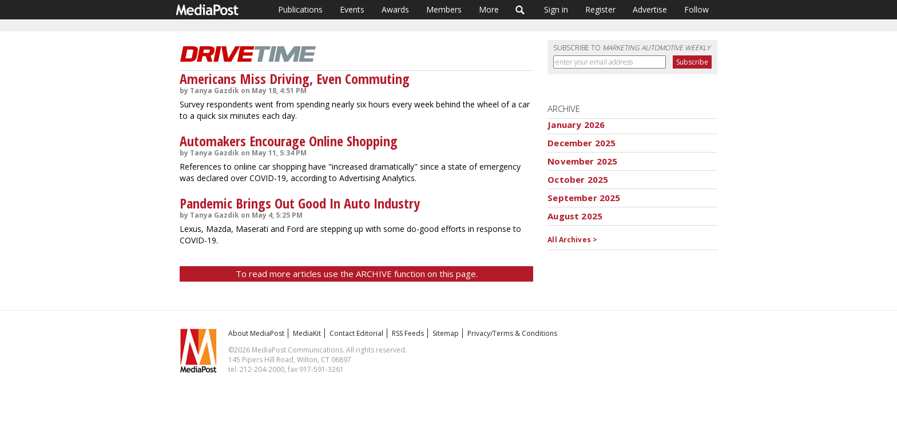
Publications (300, 9)
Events (352, 9)
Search (520, 9)
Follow (696, 9)
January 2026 (576, 124)
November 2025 (582, 161)
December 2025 (581, 143)
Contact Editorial (356, 333)
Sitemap (445, 333)
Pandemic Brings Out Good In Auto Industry (300, 203)
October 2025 (577, 179)
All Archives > (572, 239)
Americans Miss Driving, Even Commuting (295, 78)
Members (444, 9)
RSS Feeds (408, 333)
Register (600, 9)
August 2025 (574, 216)
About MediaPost (256, 333)
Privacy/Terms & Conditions (512, 333)
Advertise (650, 9)
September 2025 (583, 197)
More (489, 9)
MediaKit (307, 333)
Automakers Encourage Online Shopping (289, 140)
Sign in (556, 9)
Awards (395, 9)
